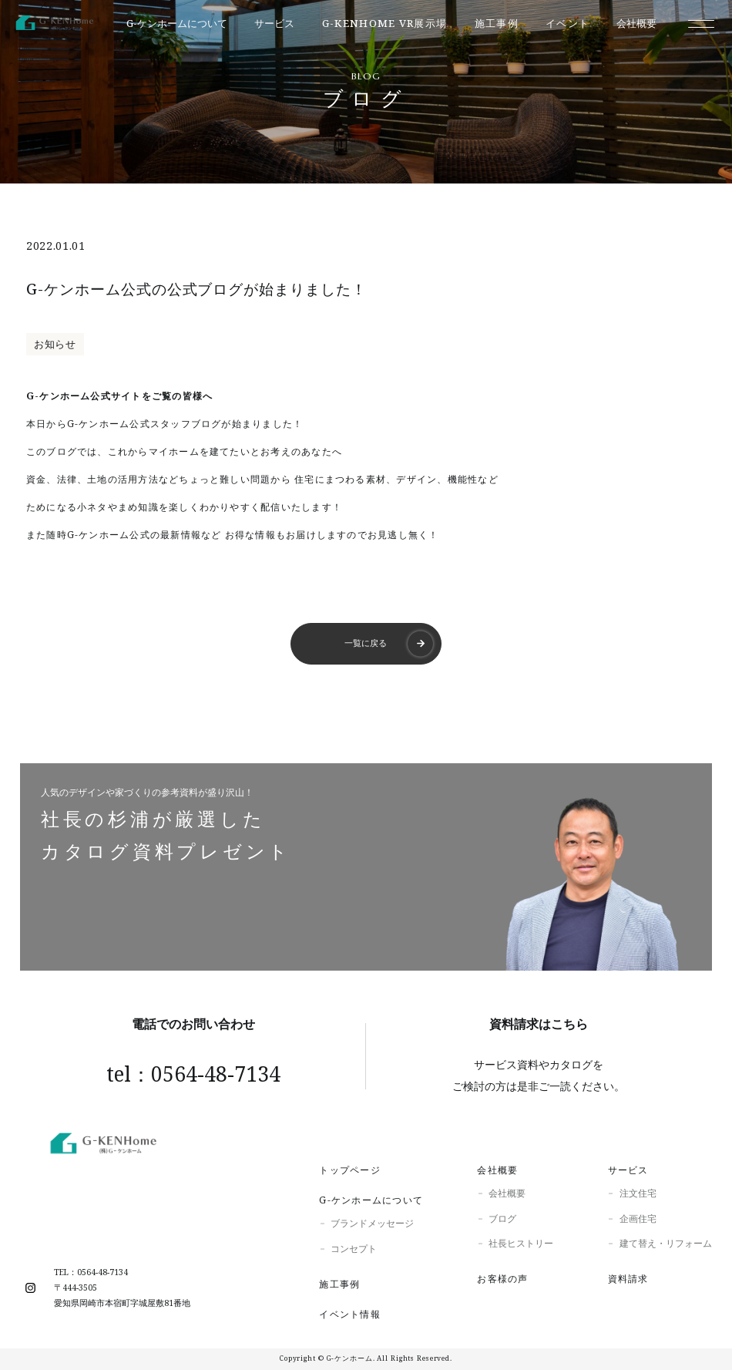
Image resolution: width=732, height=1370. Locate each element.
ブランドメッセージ (372, 1223)
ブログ (502, 1218)
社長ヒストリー (521, 1243)
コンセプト (354, 1248)
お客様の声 (502, 1278)
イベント (567, 24)
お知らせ (55, 344)
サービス (628, 1169)
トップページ (349, 1169)
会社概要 (497, 1169)
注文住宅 (638, 1193)
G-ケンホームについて (371, 1200)
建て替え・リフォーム (666, 1243)
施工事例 (497, 24)
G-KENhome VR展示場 (385, 24)
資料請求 (628, 1278)
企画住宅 (638, 1218)
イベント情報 (349, 1314)
